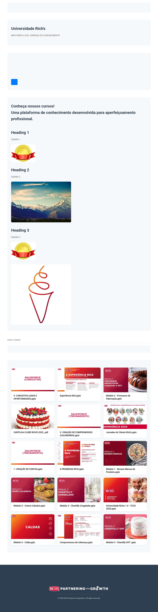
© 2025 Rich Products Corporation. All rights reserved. (79, 598)
